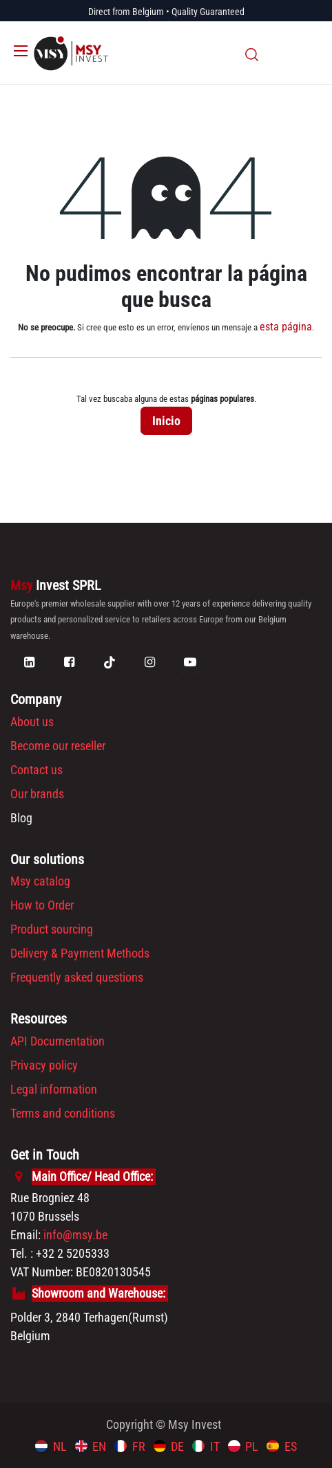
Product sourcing (51, 929)
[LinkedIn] (28, 662)
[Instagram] (149, 662)
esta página (286, 326)
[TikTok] (109, 662)
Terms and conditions (62, 1113)
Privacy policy (44, 1065)
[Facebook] (69, 662)
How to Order (42, 905)
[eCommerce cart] (277, 54)
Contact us (36, 770)
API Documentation (57, 1041)
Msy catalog (40, 881)
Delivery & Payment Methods (79, 953)
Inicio (166, 421)
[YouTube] (190, 662)
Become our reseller (57, 745)
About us (32, 721)
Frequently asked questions (76, 977)
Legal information (53, 1089)
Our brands (37, 794)
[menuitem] (51, 1446)
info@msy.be (75, 1235)
